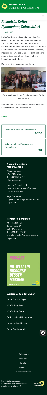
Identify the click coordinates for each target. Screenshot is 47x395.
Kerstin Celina (17, 4)
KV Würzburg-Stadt (15, 311)
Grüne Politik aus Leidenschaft (24, 8)
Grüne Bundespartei (16, 329)
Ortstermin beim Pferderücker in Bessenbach (23, 147)
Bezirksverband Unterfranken (20, 317)
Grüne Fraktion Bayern (17, 299)
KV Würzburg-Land (15, 305)
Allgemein (5, 116)
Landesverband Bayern (17, 323)
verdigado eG (16, 386)
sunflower (19, 383)
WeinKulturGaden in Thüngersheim (23, 131)
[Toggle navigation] (43, 16)
